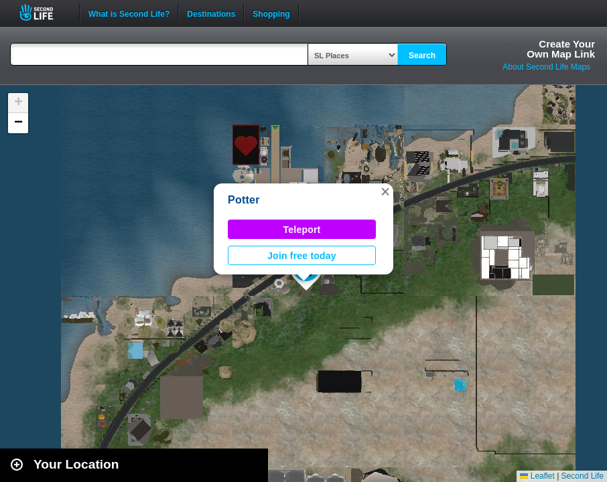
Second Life (44, 12)
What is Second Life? (129, 12)
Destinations (211, 12)
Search (422, 55)
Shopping (271, 12)
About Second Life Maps (546, 67)
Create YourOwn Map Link (561, 49)
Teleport (302, 229)
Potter (244, 200)
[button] (385, 191)
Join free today (301, 255)
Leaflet (537, 476)
